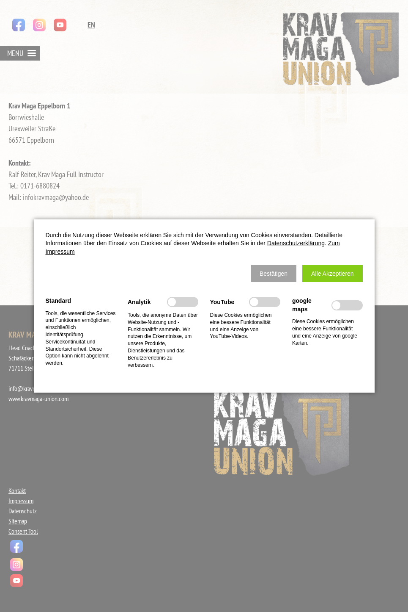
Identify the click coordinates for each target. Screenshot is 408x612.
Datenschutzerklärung (296, 243)
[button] (273, 273)
